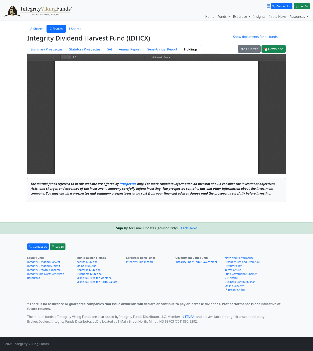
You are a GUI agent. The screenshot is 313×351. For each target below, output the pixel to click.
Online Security (234, 286)
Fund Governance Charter (241, 274)
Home (209, 16)
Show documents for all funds (255, 37)
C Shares (56, 29)
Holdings (190, 49)
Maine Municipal (87, 266)
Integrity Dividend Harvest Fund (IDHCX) (88, 38)
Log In (302, 6)
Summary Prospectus (46, 49)
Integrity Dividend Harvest (43, 262)
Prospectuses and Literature (242, 262)
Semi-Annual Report (162, 49)
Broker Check (236, 290)
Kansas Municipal (87, 262)
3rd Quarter (249, 49)
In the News (277, 16)
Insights (259, 16)
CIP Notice (231, 278)
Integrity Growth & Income (43, 270)
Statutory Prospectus (85, 49)
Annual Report (130, 49)
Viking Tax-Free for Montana (94, 278)
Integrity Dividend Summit (43, 266)
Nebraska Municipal (89, 270)
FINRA (189, 316)
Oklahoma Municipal (89, 274)
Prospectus (128, 184)
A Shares (36, 29)
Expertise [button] (240, 16)
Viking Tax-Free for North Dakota (97, 282)
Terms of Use (233, 270)
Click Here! (189, 228)
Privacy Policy (233, 266)
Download (273, 49)
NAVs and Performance (239, 258)
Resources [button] (298, 16)
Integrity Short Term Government (196, 262)
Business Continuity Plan (240, 282)
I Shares (75, 29)
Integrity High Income (140, 262)
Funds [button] (223, 16)
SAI (109, 49)
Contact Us (281, 6)
